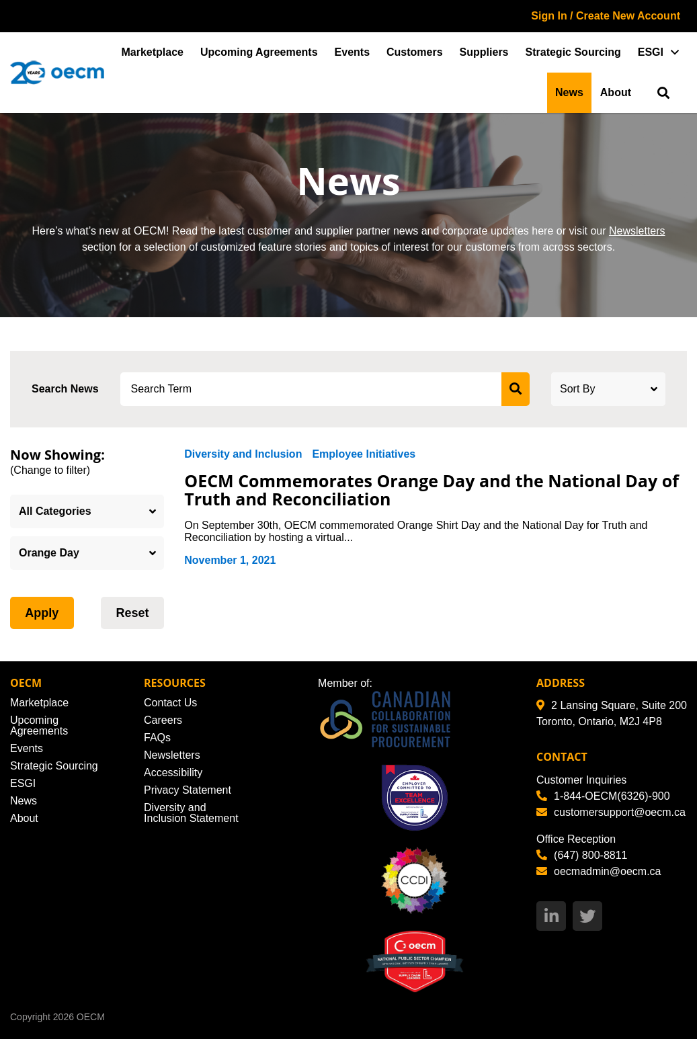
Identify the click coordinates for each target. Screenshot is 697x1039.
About (615, 92)
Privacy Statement (187, 790)
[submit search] (515, 389)
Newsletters (637, 231)
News (569, 92)
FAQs (157, 737)
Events (352, 52)
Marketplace (153, 52)
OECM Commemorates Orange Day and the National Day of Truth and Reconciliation (431, 490)
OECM (91, 1016)
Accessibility (173, 772)
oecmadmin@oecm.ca (598, 871)
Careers (163, 720)
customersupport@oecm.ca (611, 812)
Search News (65, 388)
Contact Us (170, 702)
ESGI (650, 52)
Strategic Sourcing (573, 52)
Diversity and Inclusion (243, 454)
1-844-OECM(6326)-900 (603, 796)
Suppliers (484, 52)
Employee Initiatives (363, 454)
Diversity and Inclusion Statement (191, 813)
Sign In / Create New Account (605, 16)
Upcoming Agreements (259, 52)
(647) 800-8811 (581, 855)
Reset (132, 613)
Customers (414, 52)
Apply (41, 613)
